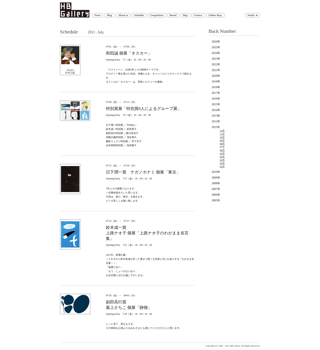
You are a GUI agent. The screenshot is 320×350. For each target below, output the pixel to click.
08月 (222, 143)
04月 (222, 156)
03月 (222, 160)
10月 (222, 137)
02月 (222, 163)
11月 (222, 134)
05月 (222, 153)
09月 (222, 140)
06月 (222, 150)
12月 (222, 130)
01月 (222, 166)
